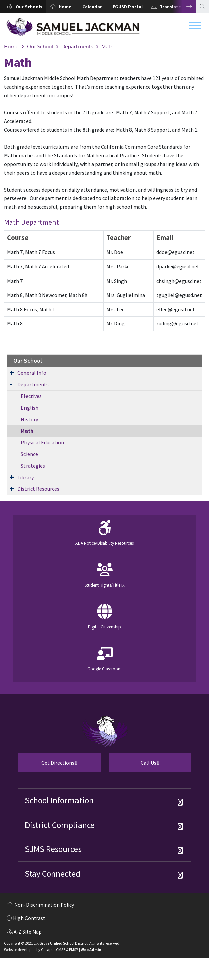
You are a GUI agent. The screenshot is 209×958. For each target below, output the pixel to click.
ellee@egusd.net (175, 309)
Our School (40, 47)
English (29, 407)
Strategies (33, 465)
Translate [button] (170, 7)
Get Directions (47, 765)
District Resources (38, 488)
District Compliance (60, 825)
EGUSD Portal (128, 7)
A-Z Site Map (24, 933)
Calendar (92, 7)
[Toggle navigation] (195, 27)
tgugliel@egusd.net (179, 295)
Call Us (134, 765)
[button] (29, 7)
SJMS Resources (53, 849)
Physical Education (42, 442)
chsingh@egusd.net (179, 281)
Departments (77, 47)
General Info (31, 372)
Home (65, 7)
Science (29, 454)
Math (107, 47)
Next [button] (184, 6)
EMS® (73, 949)
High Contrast (29, 918)
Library (25, 477)
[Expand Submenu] (11, 372)
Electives (31, 396)
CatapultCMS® (53, 949)
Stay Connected (53, 873)
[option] (23, 6)
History (29, 419)
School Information (59, 800)
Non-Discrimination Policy (40, 906)
